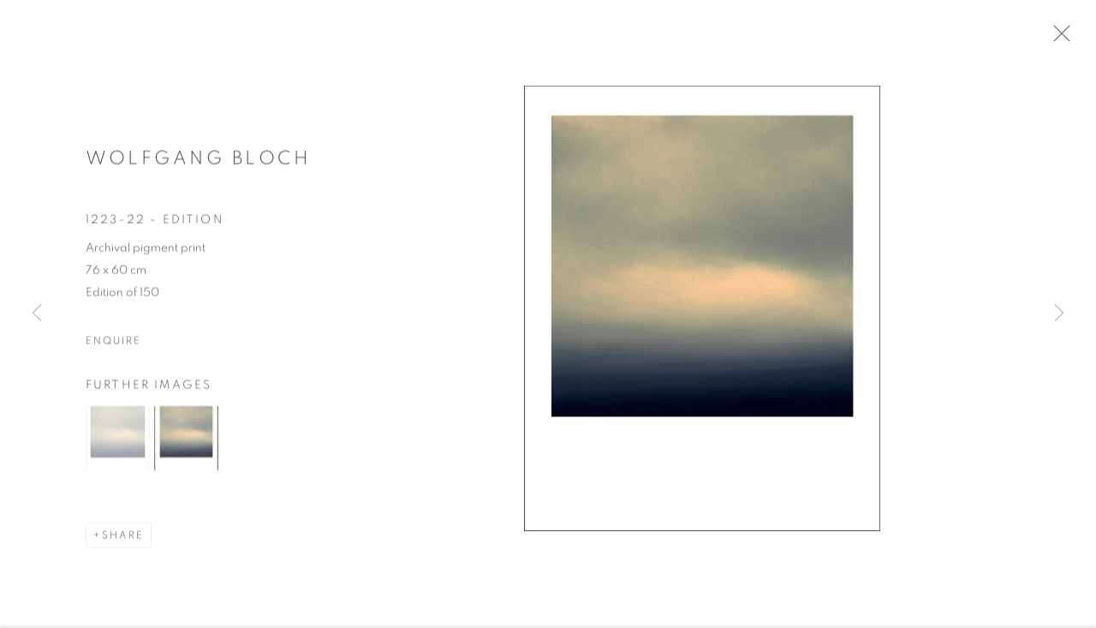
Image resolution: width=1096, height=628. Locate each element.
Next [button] (1059, 314)
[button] (118, 444)
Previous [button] (37, 314)
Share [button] (123, 541)
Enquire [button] (113, 346)
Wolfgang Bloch (198, 163)
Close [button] (1067, 38)
